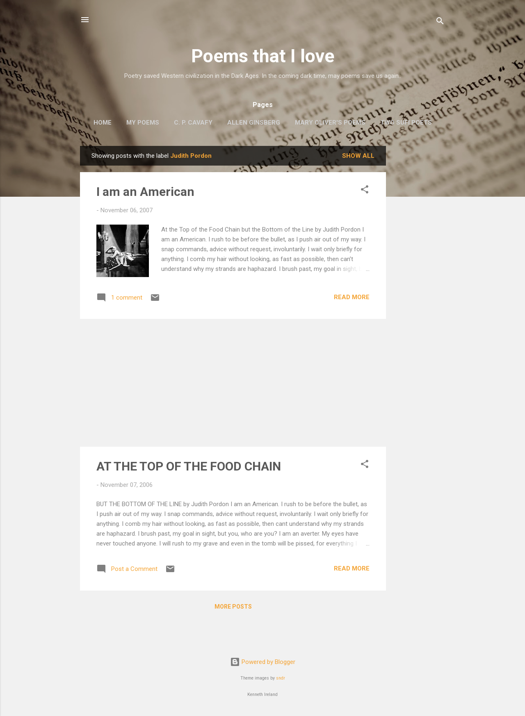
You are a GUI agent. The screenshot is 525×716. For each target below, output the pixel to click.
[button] (365, 190)
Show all (358, 155)
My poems (142, 122)
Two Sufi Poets (406, 122)
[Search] (440, 22)
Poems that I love (262, 56)
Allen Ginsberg (253, 122)
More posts (233, 606)
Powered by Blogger (262, 662)
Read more (352, 297)
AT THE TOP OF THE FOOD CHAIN (188, 466)
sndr (280, 678)
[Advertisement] (419, 269)
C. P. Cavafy (193, 122)
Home (103, 122)
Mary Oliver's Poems (330, 122)
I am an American (145, 191)
